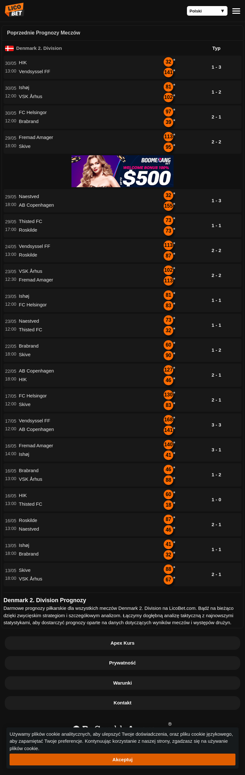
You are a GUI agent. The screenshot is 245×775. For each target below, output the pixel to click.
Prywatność (122, 662)
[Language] (207, 11)
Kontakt (122, 702)
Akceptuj (122, 759)
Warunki (122, 683)
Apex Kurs (122, 643)
